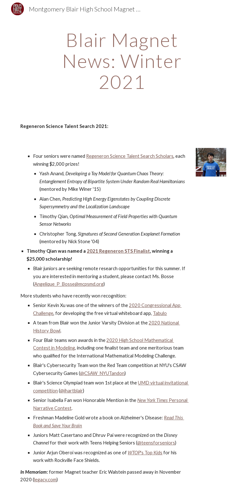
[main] (121, 61)
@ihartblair (71, 390)
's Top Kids (151, 452)
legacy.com (45, 479)
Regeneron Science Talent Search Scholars (129, 156)
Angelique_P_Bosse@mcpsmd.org (69, 284)
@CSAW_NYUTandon (102, 373)
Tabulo (160, 313)
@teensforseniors (156, 442)
